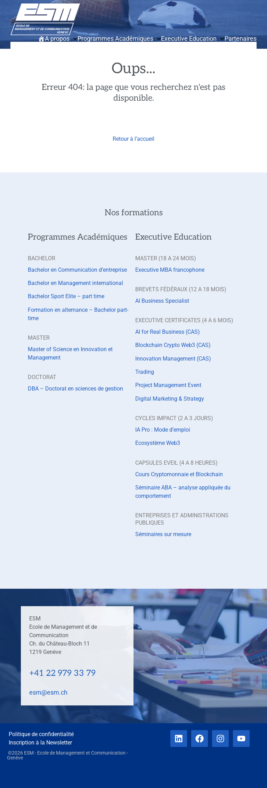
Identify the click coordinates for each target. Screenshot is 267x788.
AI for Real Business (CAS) (167, 332)
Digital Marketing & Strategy (169, 398)
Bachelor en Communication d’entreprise (77, 269)
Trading (144, 372)
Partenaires (241, 38)
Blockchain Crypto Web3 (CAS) (173, 345)
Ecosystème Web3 (157, 443)
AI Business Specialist (162, 301)
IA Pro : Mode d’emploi (162, 429)
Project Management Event (168, 385)
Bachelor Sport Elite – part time (66, 296)
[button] (17, 56)
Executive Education (193, 38)
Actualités (221, 45)
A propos (61, 38)
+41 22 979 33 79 (62, 673)
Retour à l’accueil (133, 139)
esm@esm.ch (48, 692)
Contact (246, 45)
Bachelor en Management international (75, 283)
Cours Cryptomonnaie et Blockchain (179, 474)
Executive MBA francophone (169, 269)
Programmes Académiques (119, 38)
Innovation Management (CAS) (173, 358)
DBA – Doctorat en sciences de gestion (75, 388)
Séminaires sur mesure (163, 534)
